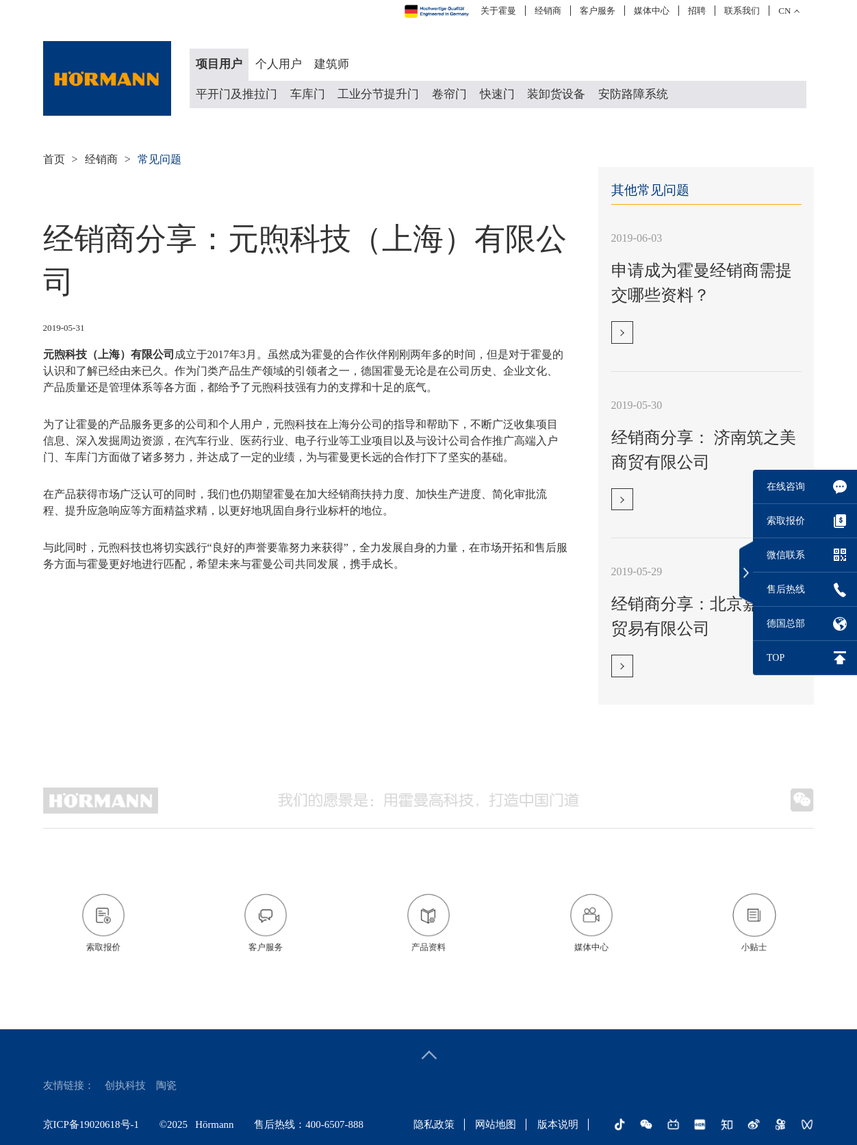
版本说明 (557, 1124)
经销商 (548, 10)
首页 (54, 159)
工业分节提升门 (378, 94)
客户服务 (597, 10)
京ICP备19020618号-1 (91, 1124)
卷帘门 (449, 94)
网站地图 (495, 1124)
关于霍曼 (498, 10)
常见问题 (159, 159)
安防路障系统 (633, 94)
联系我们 (742, 10)
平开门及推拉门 (236, 94)
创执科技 (125, 1085)
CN (784, 10)
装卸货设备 (556, 94)
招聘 (697, 10)
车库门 (307, 94)
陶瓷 (166, 1085)
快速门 (497, 94)
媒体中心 (651, 10)
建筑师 (331, 64)
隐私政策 (434, 1124)
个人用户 (278, 64)
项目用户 (219, 64)
